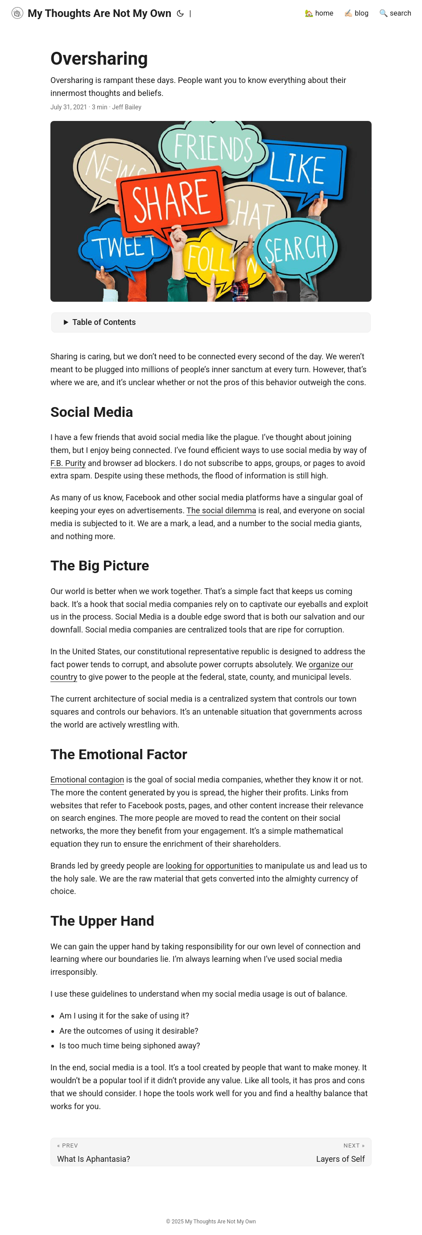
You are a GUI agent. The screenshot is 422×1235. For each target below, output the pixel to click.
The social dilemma (221, 510)
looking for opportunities (210, 865)
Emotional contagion (87, 779)
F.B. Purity (68, 463)
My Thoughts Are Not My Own (91, 13)
